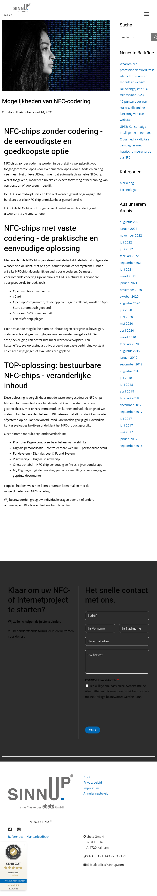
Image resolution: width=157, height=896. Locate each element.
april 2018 (127, 389)
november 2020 (131, 288)
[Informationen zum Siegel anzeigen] (13, 883)
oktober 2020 (129, 295)
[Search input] (136, 37)
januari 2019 (128, 355)
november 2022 (131, 234)
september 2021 (131, 261)
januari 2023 (128, 227)
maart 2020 (128, 335)
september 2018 (131, 362)
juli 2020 (126, 308)
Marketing (127, 182)
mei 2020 (126, 321)
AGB (86, 777)
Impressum (91, 788)
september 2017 (131, 409)
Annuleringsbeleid (95, 793)
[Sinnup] (22, 8)
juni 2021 (126, 268)
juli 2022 (126, 241)
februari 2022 (129, 254)
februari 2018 (129, 395)
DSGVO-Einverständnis (102, 680)
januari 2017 (128, 435)
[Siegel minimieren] (3, 842)
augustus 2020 (130, 301)
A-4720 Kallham (97, 847)
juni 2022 (126, 247)
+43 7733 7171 (115, 856)
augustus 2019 (130, 348)
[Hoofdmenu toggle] (147, 14)
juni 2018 (126, 382)
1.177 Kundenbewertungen (13, 877)
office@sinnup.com (110, 865)
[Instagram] (19, 829)
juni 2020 (126, 315)
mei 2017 (126, 429)
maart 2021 (128, 274)
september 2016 (131, 442)
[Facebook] (10, 829)
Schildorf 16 (94, 842)
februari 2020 (129, 342)
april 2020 (127, 328)
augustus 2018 (130, 368)
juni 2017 (126, 422)
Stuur (92, 730)
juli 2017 (126, 415)
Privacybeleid (92, 782)
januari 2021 (128, 281)
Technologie (128, 189)
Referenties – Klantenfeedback (28, 837)
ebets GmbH (95, 837)
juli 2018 (126, 375)
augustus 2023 (130, 221)
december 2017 (131, 402)
